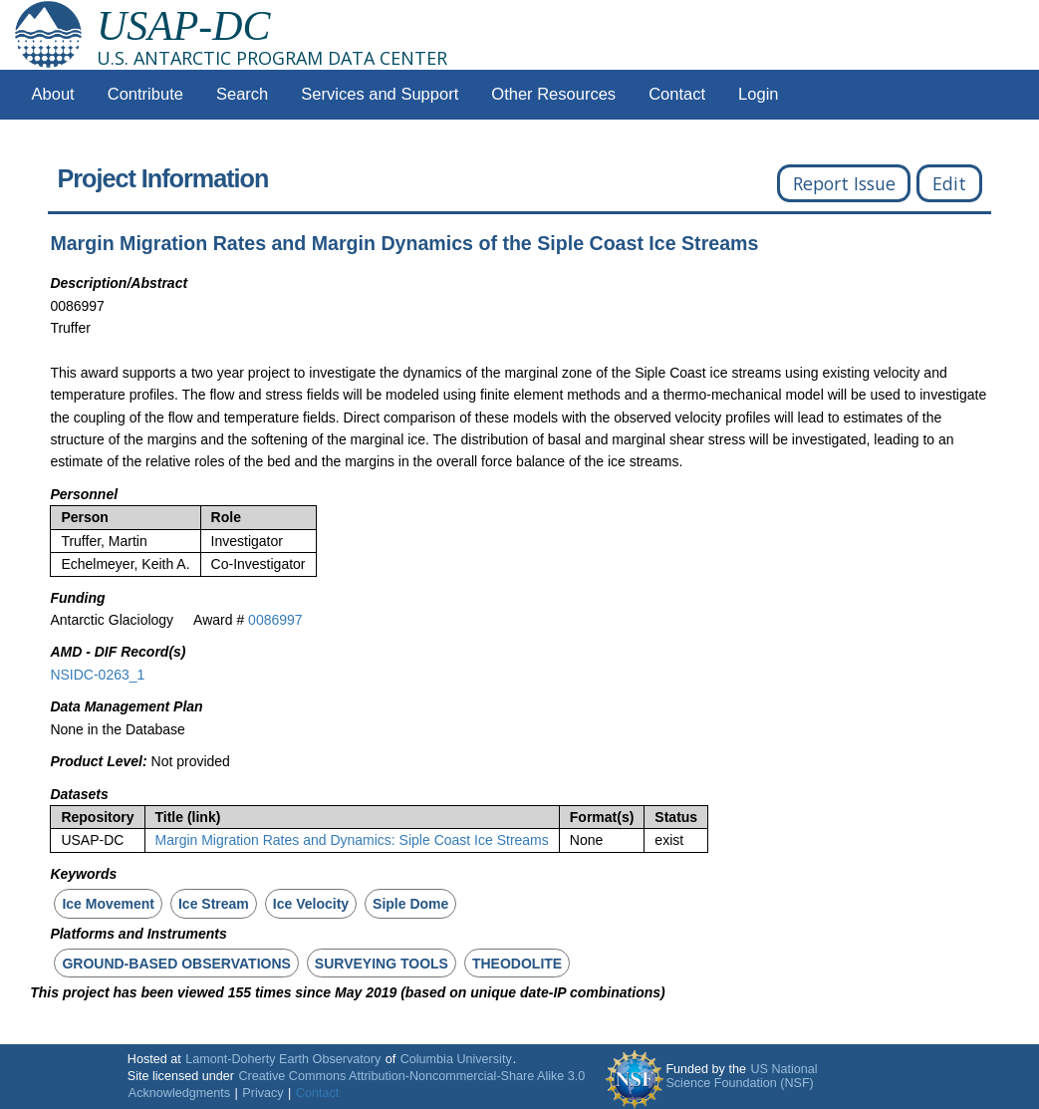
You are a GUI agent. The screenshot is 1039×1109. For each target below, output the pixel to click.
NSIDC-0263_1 (97, 675)
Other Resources (553, 94)
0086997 (275, 620)
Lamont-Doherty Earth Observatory (283, 1059)
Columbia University (456, 1059)
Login (758, 94)
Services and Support (379, 94)
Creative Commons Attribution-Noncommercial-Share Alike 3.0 (411, 1076)
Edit (949, 183)
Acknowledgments (179, 1093)
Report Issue (844, 183)
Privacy (262, 1093)
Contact (677, 94)
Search (242, 94)
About (53, 94)
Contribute (145, 94)
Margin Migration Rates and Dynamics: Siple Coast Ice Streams (352, 840)
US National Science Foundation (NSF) (741, 1076)
